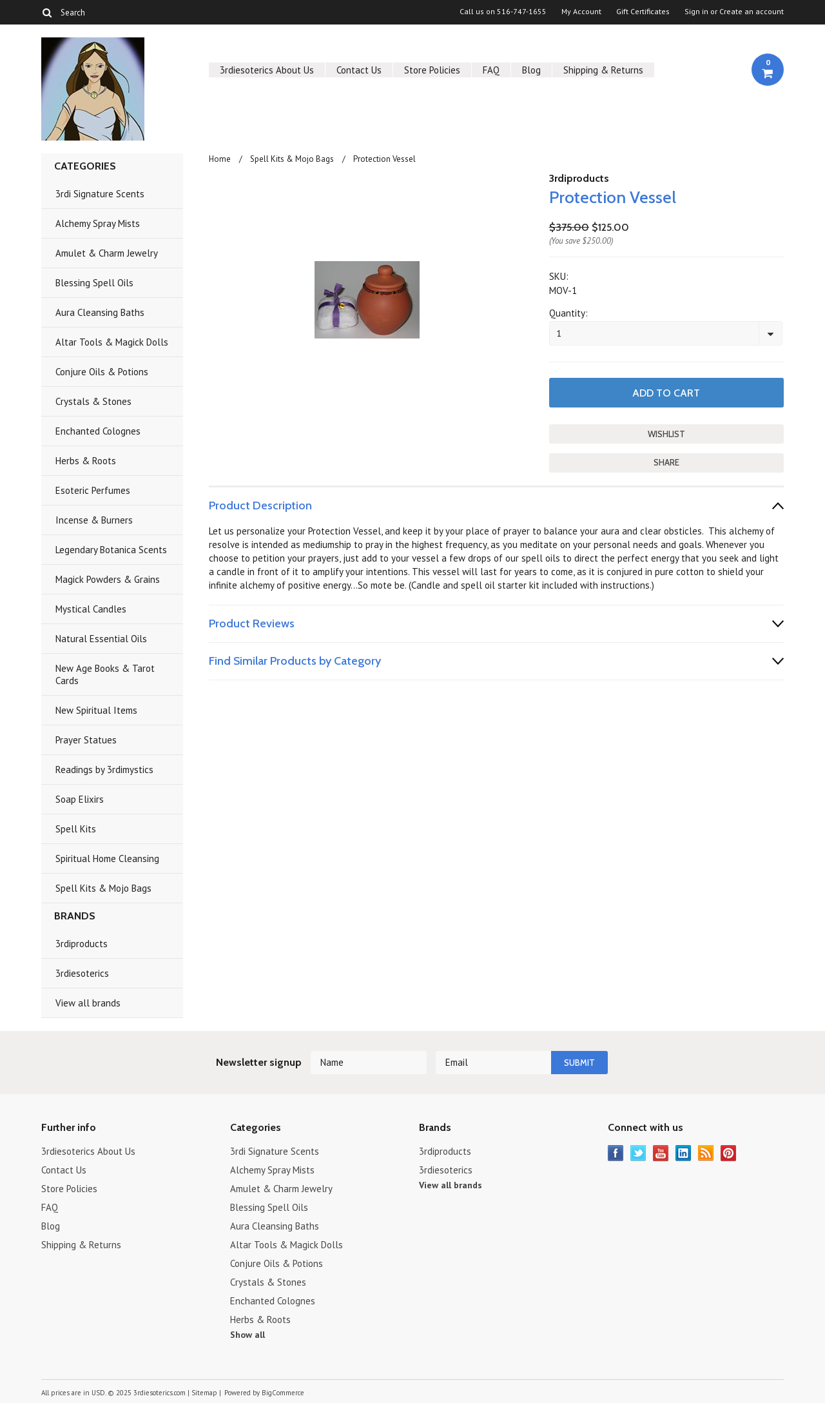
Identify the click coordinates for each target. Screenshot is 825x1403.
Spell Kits (75, 829)
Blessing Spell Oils (94, 283)
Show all (247, 1334)
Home (220, 158)
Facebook (616, 1153)
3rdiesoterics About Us (267, 70)
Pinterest (729, 1153)
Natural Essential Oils (101, 639)
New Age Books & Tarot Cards (105, 674)
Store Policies (432, 70)
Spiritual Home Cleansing (107, 858)
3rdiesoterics (82, 973)
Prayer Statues (86, 740)
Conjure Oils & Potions (101, 372)
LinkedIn (683, 1153)
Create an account (751, 11)
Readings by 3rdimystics (104, 769)
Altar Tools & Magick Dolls (111, 342)
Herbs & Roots (85, 461)
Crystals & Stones (93, 401)
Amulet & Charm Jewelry (106, 253)
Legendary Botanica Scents (111, 550)
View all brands (88, 1003)
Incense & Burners (94, 520)
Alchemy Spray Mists (97, 223)
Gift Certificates (643, 11)
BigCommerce (283, 1392)
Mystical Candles (90, 609)
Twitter (638, 1153)
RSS (706, 1153)
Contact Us (359, 70)
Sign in (696, 11)
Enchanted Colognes (98, 431)
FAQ (491, 70)
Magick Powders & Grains (107, 579)
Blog (531, 70)
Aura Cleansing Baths (99, 312)
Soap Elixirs (79, 799)
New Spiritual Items (96, 710)
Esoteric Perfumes (92, 490)
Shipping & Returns (603, 70)
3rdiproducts (81, 943)
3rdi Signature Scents (99, 194)
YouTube (661, 1153)
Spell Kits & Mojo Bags (103, 888)
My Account (581, 11)
